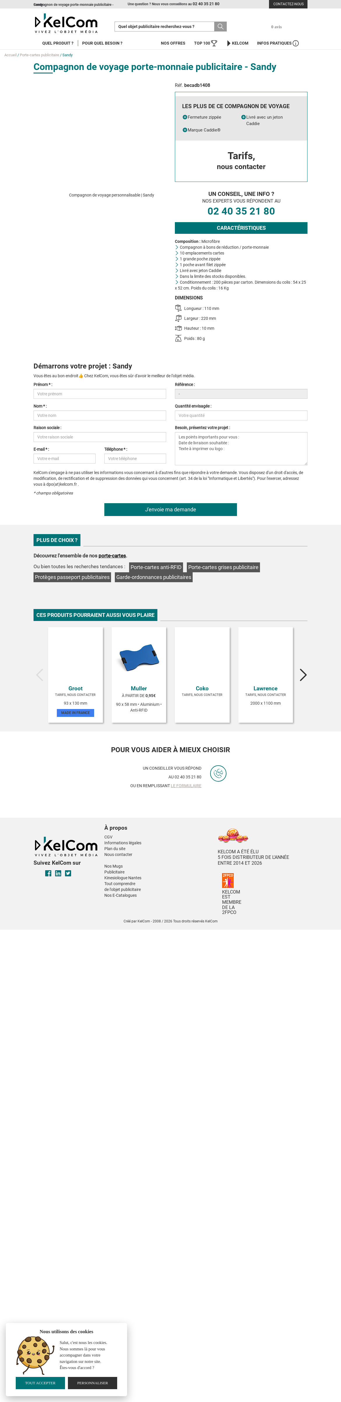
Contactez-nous (288, 4)
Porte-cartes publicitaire (39, 55)
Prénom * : (43, 384)
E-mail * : (41, 449)
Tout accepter (40, 1383)
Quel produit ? (57, 43)
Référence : (185, 384)
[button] (145, 822)
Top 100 (205, 43)
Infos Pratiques (278, 43)
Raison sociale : (47, 427)
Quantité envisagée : (193, 406)
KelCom (237, 43)
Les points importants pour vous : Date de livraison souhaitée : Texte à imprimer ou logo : (241, 448)
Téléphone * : (115, 449)
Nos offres (173, 43)
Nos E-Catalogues (120, 895)
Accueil (10, 55)
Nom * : (40, 406)
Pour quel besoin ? (102, 43)
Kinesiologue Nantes (122, 877)
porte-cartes (112, 556)
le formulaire (186, 785)
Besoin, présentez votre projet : (202, 427)
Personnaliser (92, 1383)
